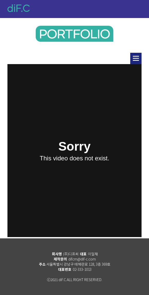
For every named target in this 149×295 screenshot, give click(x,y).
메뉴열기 (139, 10)
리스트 (136, 58)
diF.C (18, 8)
